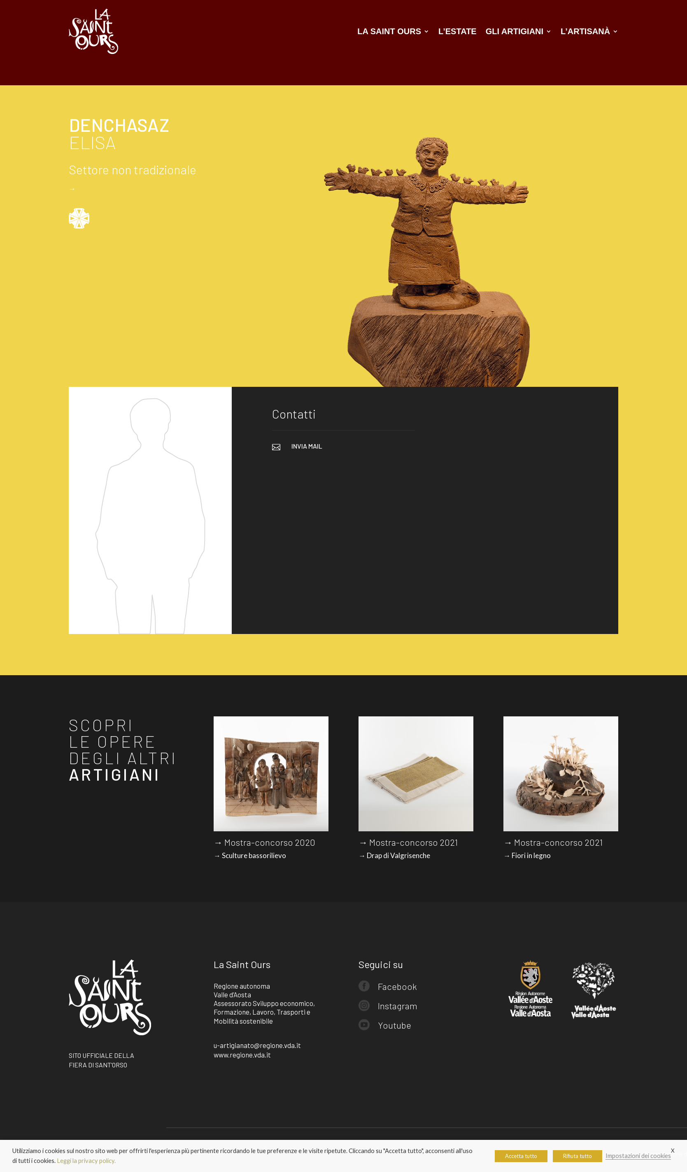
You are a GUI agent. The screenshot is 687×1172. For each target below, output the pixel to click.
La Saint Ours (389, 31)
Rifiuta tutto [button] (577, 1156)
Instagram (397, 1005)
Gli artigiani (514, 31)
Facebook (397, 986)
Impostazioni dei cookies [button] (638, 1155)
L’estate (457, 31)
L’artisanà (585, 31)
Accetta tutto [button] (521, 1156)
